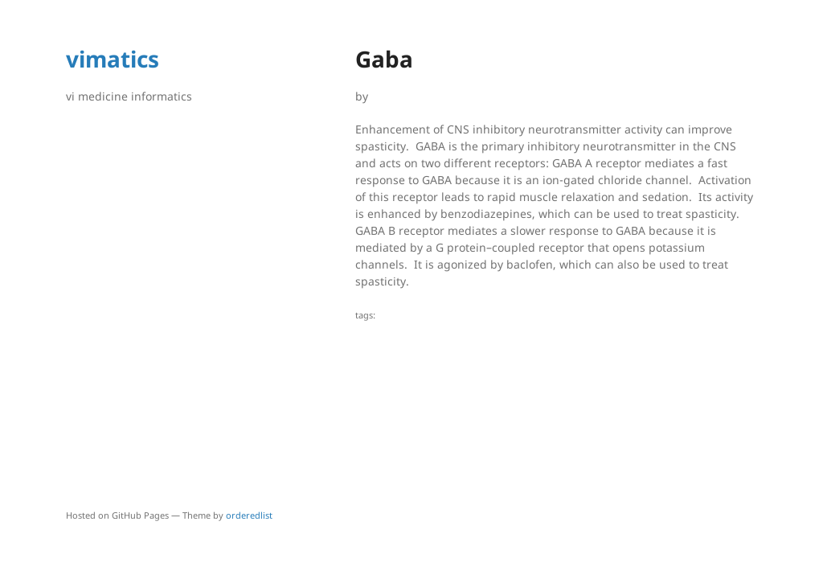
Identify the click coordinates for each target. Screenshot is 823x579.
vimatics (112, 58)
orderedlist (249, 515)
